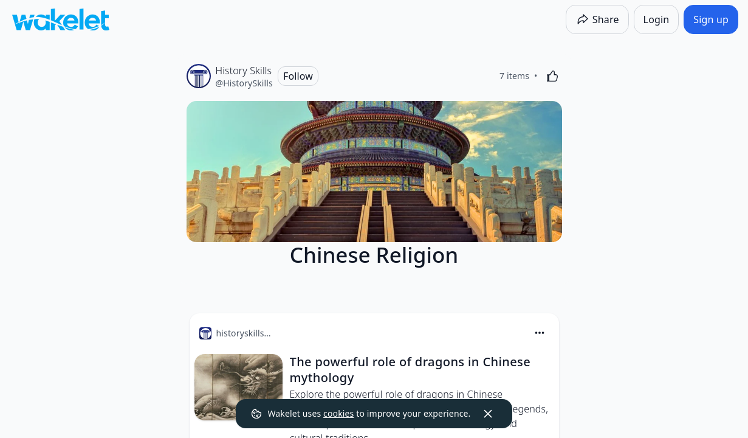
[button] (539, 333)
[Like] (552, 76)
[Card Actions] (539, 332)
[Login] (656, 19)
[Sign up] (711, 19)
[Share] (597, 19)
